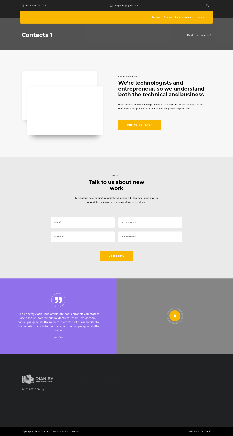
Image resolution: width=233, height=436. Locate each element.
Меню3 (77, 405)
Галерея (168, 17)
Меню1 (77, 395)
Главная (156, 17)
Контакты (202, 17)
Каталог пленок (183, 17)
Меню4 (77, 410)
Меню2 (77, 400)
